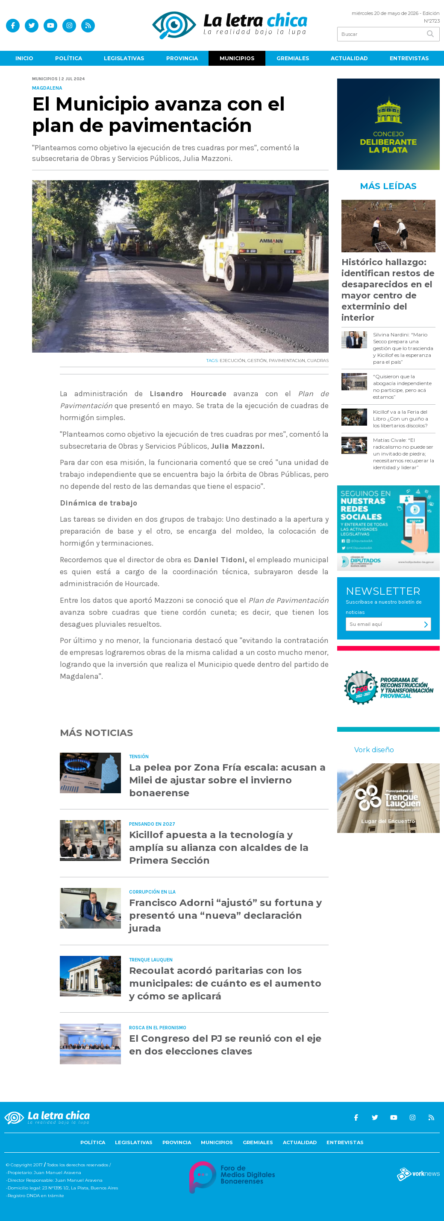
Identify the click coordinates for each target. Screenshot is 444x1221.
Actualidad (349, 58)
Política (68, 58)
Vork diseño (374, 750)
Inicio (24, 58)
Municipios (237, 58)
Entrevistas (409, 58)
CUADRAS (318, 360)
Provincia (182, 58)
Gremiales (292, 58)
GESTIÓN (257, 360)
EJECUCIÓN (232, 360)
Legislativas (124, 58)
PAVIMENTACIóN (287, 360)
